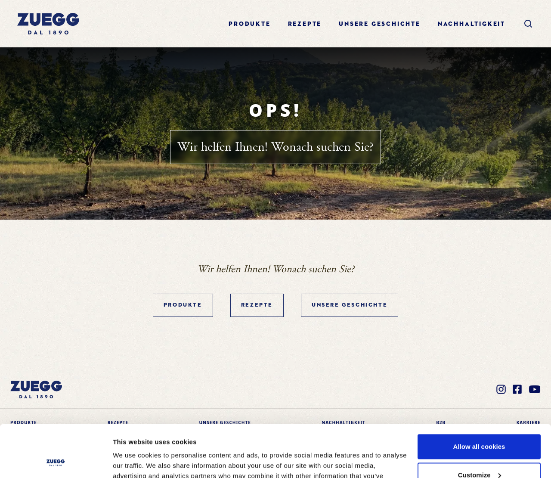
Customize (479, 425)
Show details (133, 461)
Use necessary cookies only (479, 454)
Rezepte (305, 24)
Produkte (249, 24)
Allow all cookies (479, 397)
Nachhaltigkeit (471, 24)
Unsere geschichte (380, 24)
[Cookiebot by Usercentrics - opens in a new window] (55, 461)
